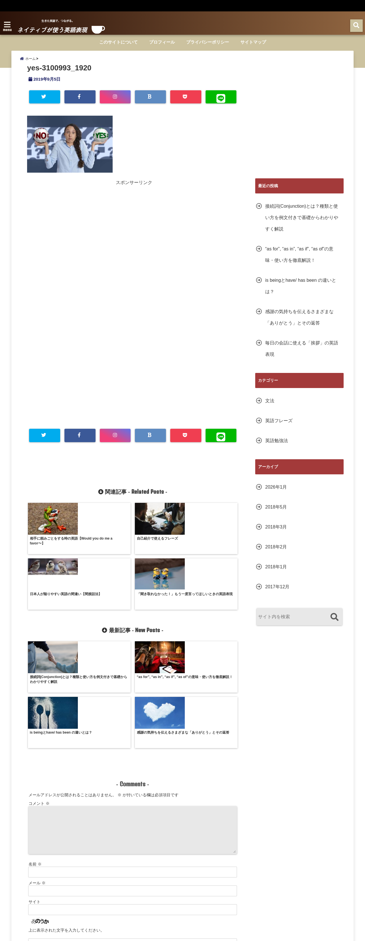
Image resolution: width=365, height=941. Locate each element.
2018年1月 (276, 572)
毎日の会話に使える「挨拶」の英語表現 (301, 354)
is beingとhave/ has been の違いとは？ (300, 291)
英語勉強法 (276, 446)
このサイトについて (118, 42)
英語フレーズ (279, 426)
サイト (34, 806)
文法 (269, 406)
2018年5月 (276, 512)
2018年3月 (276, 532)
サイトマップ (253, 42)
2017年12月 (277, 592)
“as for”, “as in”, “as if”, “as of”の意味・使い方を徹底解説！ (299, 260)
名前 (35, 768)
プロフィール (162, 42)
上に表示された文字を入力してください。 (66, 834)
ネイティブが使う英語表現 (170, 933)
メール (37, 787)
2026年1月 (276, 492)
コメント (39, 707)
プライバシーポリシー (207, 42)
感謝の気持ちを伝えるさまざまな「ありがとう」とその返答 (299, 323)
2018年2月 (276, 552)
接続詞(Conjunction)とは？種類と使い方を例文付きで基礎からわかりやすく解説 (301, 223)
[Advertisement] (81, 232)
